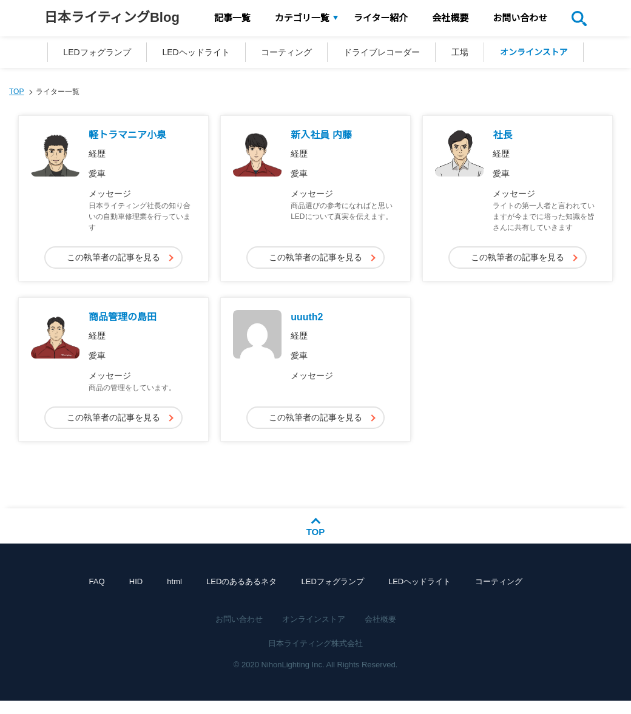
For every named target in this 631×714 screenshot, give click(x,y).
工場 (467, 53)
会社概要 (450, 18)
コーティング (283, 53)
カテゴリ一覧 (302, 18)
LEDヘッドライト (188, 53)
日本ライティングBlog (112, 17)
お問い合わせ (520, 18)
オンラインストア (546, 53)
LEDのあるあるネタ (241, 594)
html (179, 594)
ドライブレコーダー (384, 53)
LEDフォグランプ (84, 53)
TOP (16, 94)
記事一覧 (232, 18)
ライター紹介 (381, 18)
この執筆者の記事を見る (113, 260)
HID (145, 594)
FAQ (112, 594)
